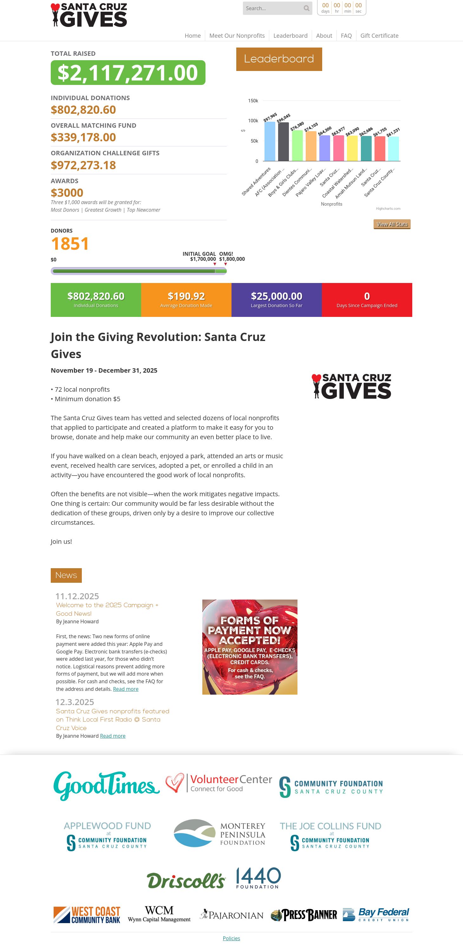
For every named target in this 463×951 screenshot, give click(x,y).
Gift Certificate (380, 35)
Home (193, 35)
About (324, 35)
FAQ (346, 35)
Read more (125, 688)
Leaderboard (290, 35)
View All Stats (392, 224)
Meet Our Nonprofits (237, 35)
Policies (231, 938)
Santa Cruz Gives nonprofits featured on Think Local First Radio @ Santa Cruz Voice (112, 719)
